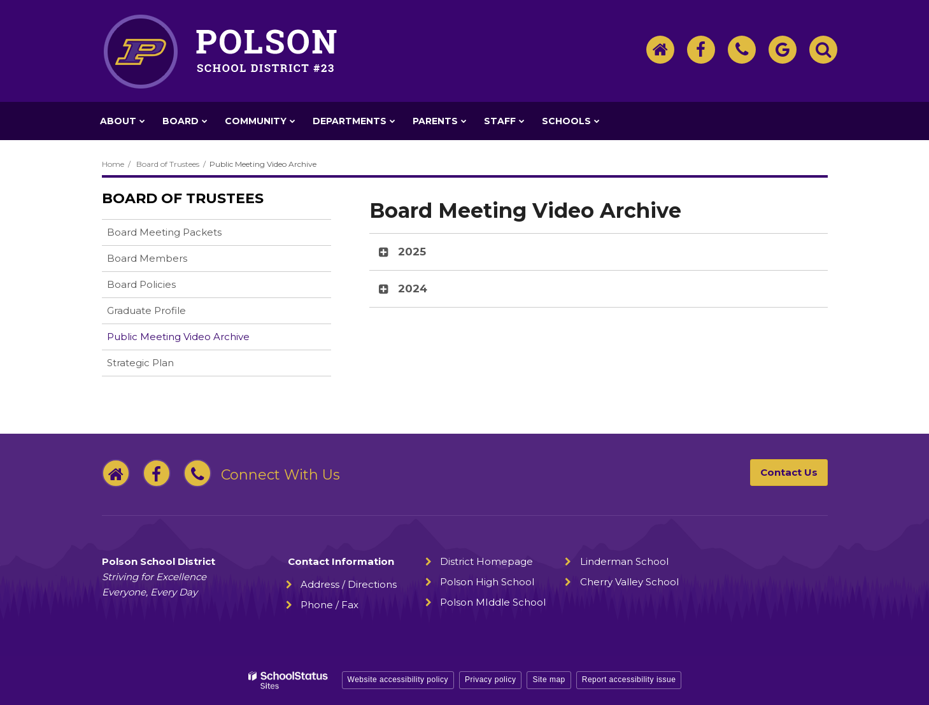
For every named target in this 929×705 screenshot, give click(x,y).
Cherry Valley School (629, 582)
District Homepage (486, 561)
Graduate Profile (146, 310)
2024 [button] (412, 288)
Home (113, 164)
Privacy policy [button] (490, 679)
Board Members (147, 258)
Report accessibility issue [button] (629, 679)
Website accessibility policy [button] (398, 679)
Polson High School (487, 582)
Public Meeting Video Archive (178, 337)
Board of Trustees (167, 164)
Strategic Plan (160, 365)
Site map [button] (548, 679)
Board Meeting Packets (164, 232)
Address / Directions (349, 584)
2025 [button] (412, 251)
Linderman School (624, 561)
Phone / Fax (329, 605)
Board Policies (161, 286)
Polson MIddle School (493, 602)
